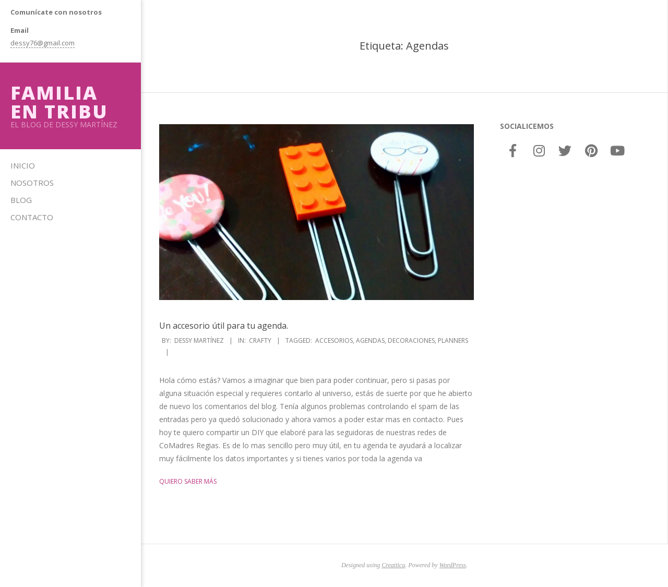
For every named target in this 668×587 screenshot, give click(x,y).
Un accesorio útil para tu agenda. (223, 325)
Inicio (22, 165)
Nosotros (32, 182)
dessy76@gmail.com (42, 42)
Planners (453, 340)
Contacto (31, 217)
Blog (21, 200)
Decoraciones (411, 340)
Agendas (370, 340)
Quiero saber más (188, 481)
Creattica (393, 565)
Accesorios (334, 340)
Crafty (260, 340)
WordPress (452, 565)
